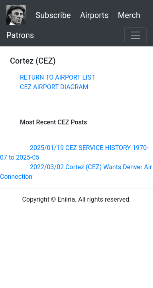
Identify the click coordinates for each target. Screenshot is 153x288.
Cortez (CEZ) (33, 61)
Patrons (20, 35)
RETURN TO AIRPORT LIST (57, 77)
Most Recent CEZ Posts (53, 122)
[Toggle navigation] (135, 35)
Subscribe (53, 15)
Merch (129, 15)
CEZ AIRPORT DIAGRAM (54, 87)
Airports (94, 15)
